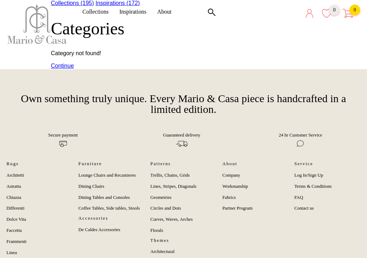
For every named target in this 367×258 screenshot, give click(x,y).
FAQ (298, 197)
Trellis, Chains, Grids (170, 175)
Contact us (304, 208)
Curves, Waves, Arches (172, 219)
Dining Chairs (91, 186)
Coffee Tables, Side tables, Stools (109, 208)
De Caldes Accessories (99, 229)
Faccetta (14, 230)
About (166, 12)
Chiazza (13, 197)
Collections (98, 12)
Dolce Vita (16, 219)
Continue (62, 66)
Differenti (15, 208)
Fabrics (229, 197)
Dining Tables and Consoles (104, 197)
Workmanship (235, 186)
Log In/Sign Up (308, 175)
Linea (11, 252)
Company (231, 175)
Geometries (161, 197)
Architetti (15, 175)
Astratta (13, 186)
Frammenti (16, 241)
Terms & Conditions (313, 186)
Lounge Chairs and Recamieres (107, 175)
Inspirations (135, 12)
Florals (157, 230)
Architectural (163, 251)
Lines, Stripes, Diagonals (174, 186)
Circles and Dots (166, 208)
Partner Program (237, 208)
